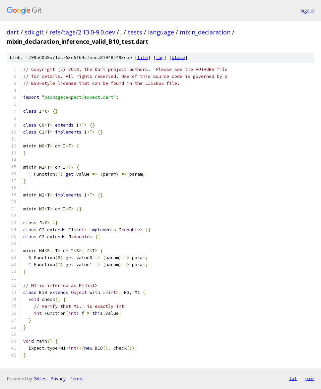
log (160, 57)
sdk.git (34, 32)
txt (293, 378)
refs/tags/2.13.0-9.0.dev (82, 32)
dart (13, 32)
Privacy (58, 378)
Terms (77, 378)
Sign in (307, 10)
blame (178, 57)
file (142, 57)
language (161, 32)
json (309, 378)
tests (135, 32)
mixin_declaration (205, 32)
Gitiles (39, 378)
